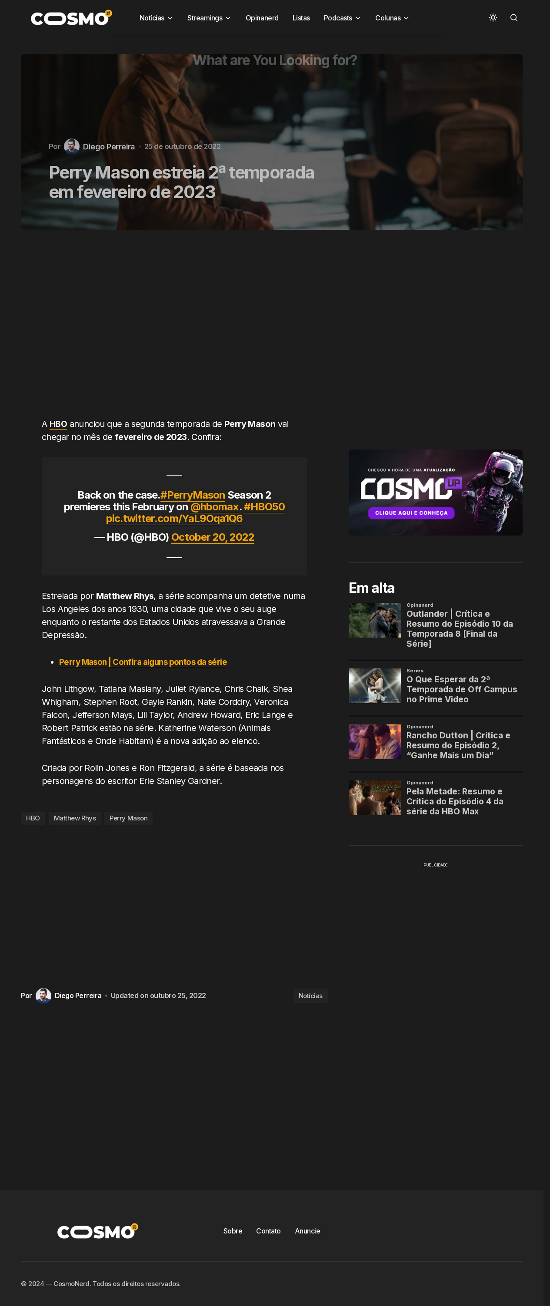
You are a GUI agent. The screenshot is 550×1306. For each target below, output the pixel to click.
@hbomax (214, 506)
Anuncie (307, 1231)
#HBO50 (264, 506)
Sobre (233, 1231)
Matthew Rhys (75, 818)
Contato (268, 1231)
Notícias (311, 996)
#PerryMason (192, 495)
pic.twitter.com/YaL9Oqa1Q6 (174, 518)
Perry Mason (128, 818)
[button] (493, 17)
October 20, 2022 (212, 537)
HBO (33, 818)
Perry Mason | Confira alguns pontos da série (149, 661)
